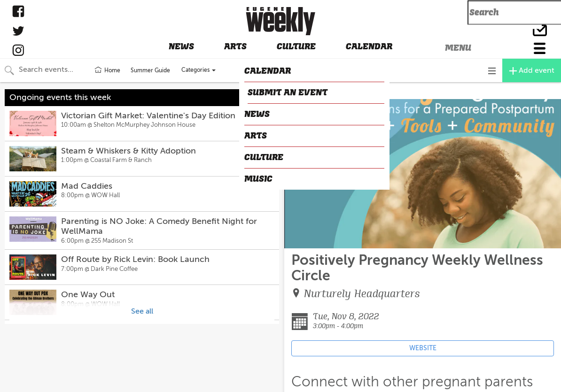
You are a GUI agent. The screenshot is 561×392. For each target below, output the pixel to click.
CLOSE (298, 91)
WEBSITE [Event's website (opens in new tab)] (422, 348)
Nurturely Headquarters (362, 293)
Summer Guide (150, 70)
